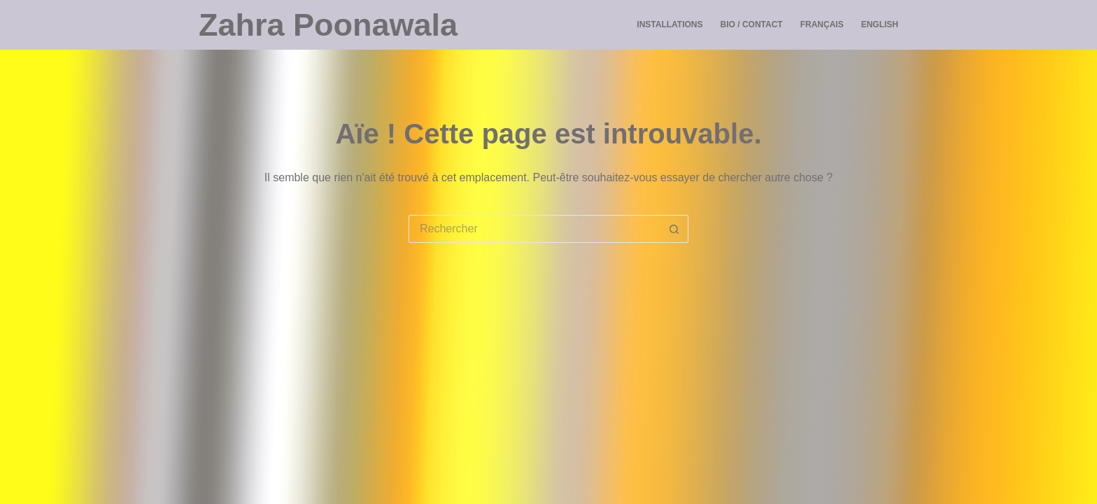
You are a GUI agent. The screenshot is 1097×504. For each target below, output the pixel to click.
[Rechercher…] (534, 229)
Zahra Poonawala (328, 25)
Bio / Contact (752, 24)
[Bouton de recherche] (674, 229)
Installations (669, 24)
